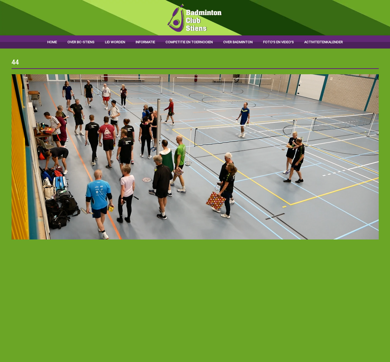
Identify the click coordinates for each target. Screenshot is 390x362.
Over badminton (238, 42)
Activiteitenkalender (323, 42)
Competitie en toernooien (189, 42)
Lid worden (115, 42)
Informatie (145, 42)
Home (52, 42)
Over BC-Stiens (80, 42)
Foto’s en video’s (278, 42)
